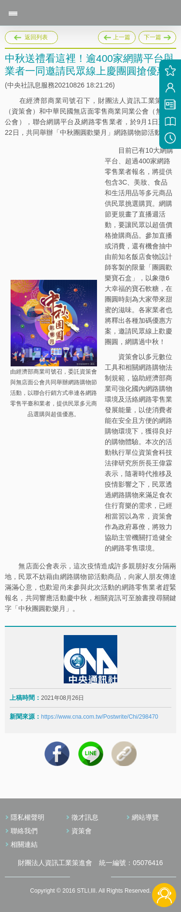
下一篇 (157, 36)
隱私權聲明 (27, 817)
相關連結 (24, 844)
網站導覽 (145, 817)
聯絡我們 (24, 831)
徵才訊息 (84, 817)
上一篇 (117, 36)
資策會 (81, 831)
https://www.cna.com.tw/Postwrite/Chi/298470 (99, 716)
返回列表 (36, 37)
